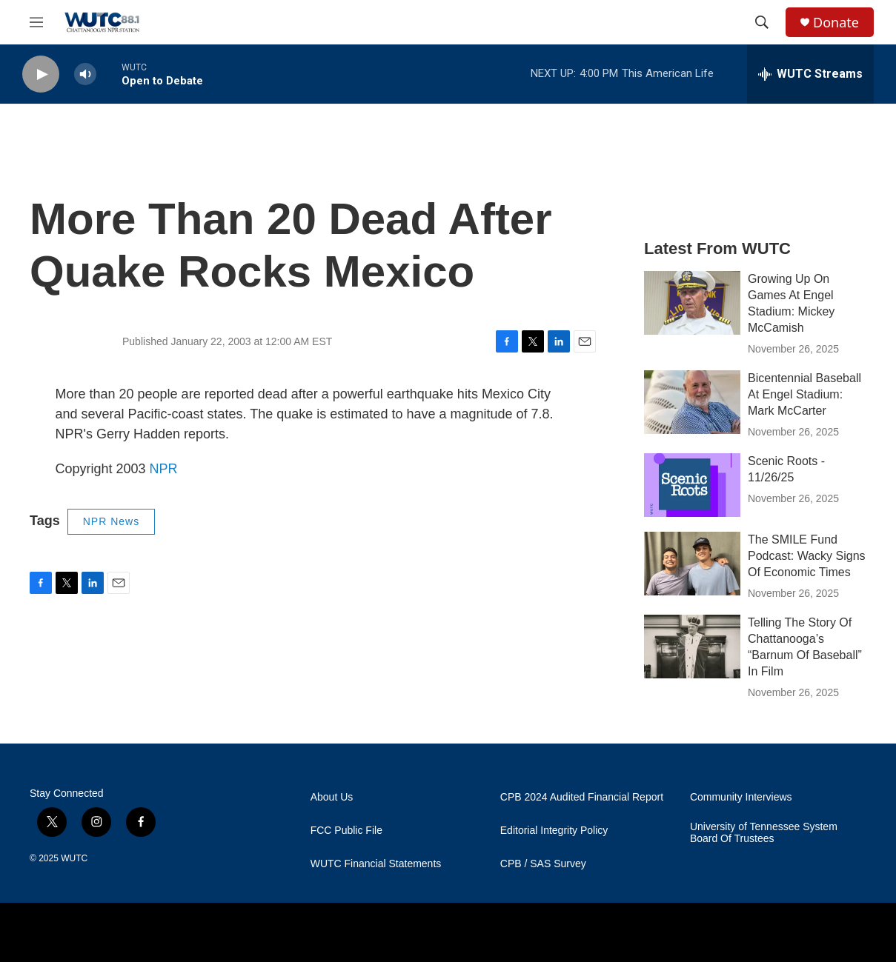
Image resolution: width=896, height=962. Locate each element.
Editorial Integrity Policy (554, 830)
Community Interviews (741, 797)
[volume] (85, 74)
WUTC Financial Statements (376, 863)
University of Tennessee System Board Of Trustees (763, 832)
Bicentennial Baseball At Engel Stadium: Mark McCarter (804, 394)
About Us (332, 797)
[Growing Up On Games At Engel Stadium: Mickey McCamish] (692, 303)
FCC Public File (346, 830)
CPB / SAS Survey (543, 863)
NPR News (111, 521)
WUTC (74, 858)
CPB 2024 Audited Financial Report (581, 797)
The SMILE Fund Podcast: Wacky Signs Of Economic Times (807, 555)
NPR (164, 468)
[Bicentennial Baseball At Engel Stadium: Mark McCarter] (692, 402)
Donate (836, 22)
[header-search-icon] (762, 22)
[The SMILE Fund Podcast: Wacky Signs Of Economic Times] (692, 563)
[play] (41, 74)
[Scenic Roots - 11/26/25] (692, 485)
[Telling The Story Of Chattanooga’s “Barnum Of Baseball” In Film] (692, 646)
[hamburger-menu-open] (36, 22)
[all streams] (810, 74)
